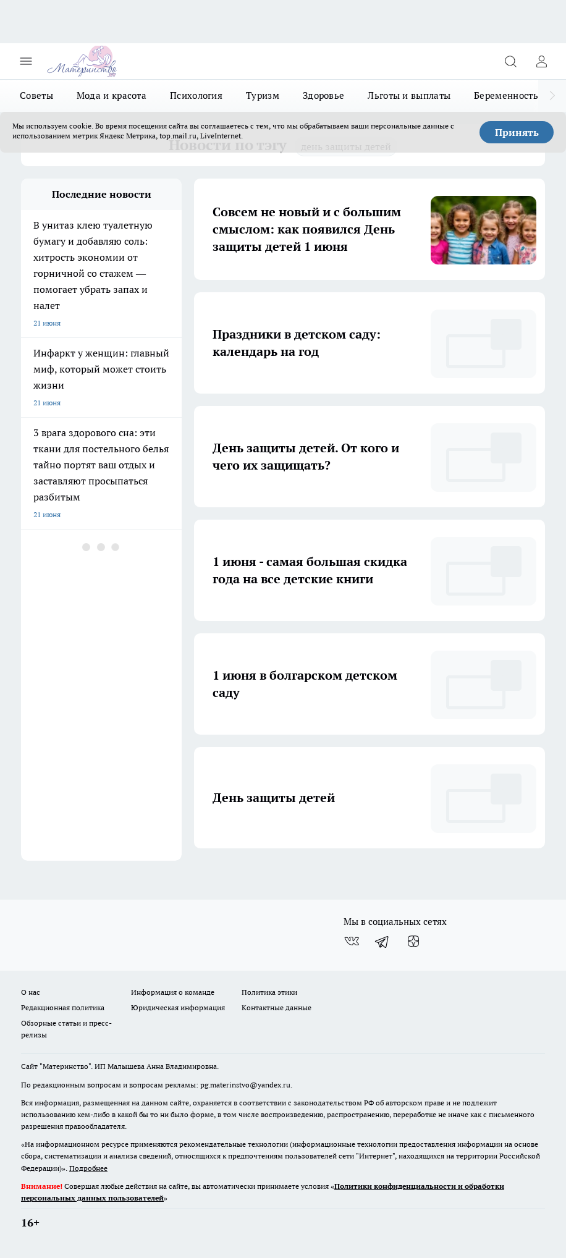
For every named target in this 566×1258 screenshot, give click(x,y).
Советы (36, 95)
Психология (196, 95)
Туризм (262, 95)
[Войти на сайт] (541, 61)
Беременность (506, 95)
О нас (30, 992)
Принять (517, 132)
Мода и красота (111, 95)
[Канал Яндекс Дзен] (413, 941)
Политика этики (269, 992)
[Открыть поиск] (510, 61)
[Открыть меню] (26, 61)
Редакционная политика (62, 1007)
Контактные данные (276, 1007)
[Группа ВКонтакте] (351, 941)
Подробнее (88, 1168)
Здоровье (323, 95)
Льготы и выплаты (409, 95)
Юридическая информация (178, 1007)
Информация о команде (172, 992)
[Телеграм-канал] (382, 941)
